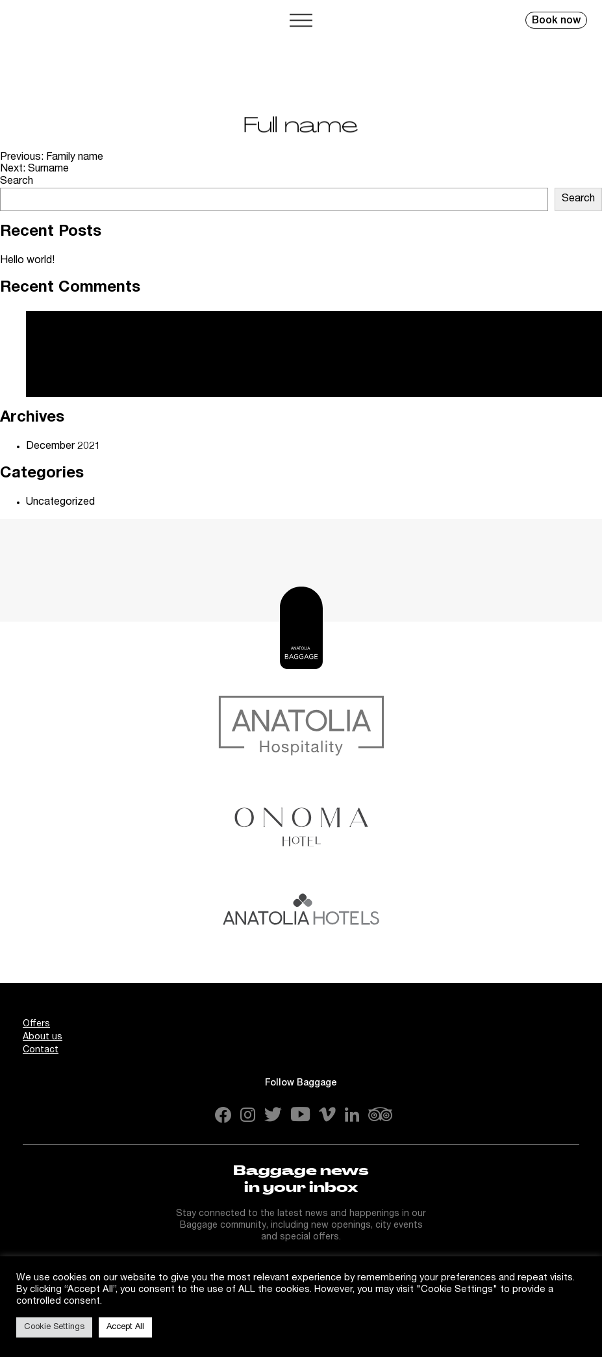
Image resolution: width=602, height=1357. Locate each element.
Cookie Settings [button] (54, 1327)
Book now (556, 21)
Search (16, 182)
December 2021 (63, 447)
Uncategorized (60, 503)
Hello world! (27, 261)
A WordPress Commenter (85, 355)
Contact (40, 1050)
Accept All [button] (125, 1327)
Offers (36, 1024)
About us (42, 1037)
